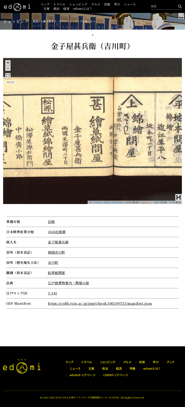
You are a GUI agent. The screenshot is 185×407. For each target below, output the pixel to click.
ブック (170, 362)
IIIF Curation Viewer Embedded (106, 202)
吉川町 (53, 262)
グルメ (95, 4)
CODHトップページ (115, 375)
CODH (172, 202)
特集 (133, 368)
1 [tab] (93, 35)
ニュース (130, 4)
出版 (51, 221)
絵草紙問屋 (56, 272)
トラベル (59, 4)
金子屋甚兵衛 (58, 242)
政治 (56, 8)
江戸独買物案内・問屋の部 (68, 283)
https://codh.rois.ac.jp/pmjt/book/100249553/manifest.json (100, 303)
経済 (66, 8)
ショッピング (78, 4)
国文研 (158, 202)
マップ (45, 4)
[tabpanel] (92, 175)
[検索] (179, 6)
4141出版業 (57, 231)
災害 (46, 8)
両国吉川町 (56, 252)
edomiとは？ (82, 8)
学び (117, 4)
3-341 (52, 293)
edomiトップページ (83, 375)
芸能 (107, 4)
